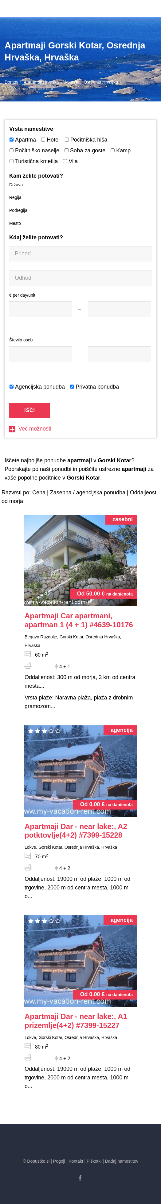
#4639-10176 (79, 620)
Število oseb (21, 339)
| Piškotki (93, 1161)
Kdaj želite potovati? (36, 237)
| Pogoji (58, 1161)
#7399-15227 (76, 1020)
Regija (15, 197)
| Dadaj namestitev (120, 1161)
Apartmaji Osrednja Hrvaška (91, 82)
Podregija (18, 210)
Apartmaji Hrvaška (41, 82)
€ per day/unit (22, 295)
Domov (11, 82)
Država (16, 184)
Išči (29, 410)
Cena (38, 492)
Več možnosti (30, 429)
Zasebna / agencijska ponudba (87, 492)
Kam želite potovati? (36, 176)
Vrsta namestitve (31, 129)
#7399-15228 (76, 830)
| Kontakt (74, 1161)
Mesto (15, 223)
